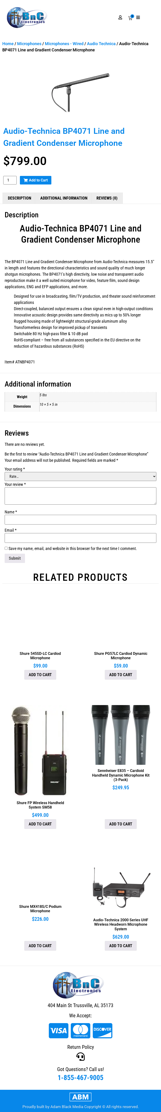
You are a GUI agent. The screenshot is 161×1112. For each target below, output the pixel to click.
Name (11, 512)
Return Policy (80, 1047)
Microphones (29, 43)
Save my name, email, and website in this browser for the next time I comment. (73, 549)
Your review (15, 484)
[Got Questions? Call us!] (80, 1057)
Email (11, 530)
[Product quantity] (10, 180)
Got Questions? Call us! (80, 1069)
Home (8, 43)
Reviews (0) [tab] (107, 198)
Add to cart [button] (40, 674)
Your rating (15, 469)
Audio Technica (101, 43)
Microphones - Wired (64, 43)
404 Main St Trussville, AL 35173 (80, 1005)
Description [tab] (19, 198)
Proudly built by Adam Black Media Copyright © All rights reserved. (80, 1106)
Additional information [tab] (63, 198)
